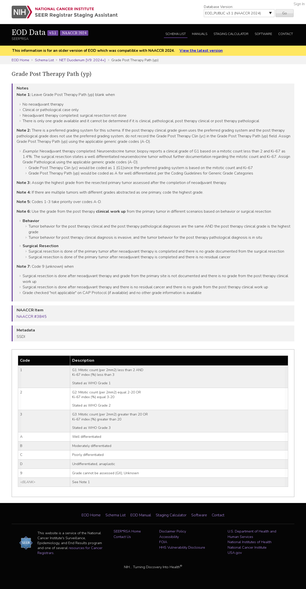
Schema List (175, 34)
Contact (285, 34)
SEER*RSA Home (127, 531)
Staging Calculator (231, 34)
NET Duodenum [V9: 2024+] (82, 60)
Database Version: (218, 6)
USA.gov (235, 552)
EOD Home (20, 60)
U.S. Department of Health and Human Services (252, 534)
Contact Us (122, 536)
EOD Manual (140, 515)
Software (263, 34)
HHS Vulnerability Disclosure (182, 547)
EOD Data (50, 33)
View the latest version (201, 50)
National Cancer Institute (247, 547)
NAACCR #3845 (32, 316)
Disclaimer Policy (172, 531)
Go (284, 13)
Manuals (199, 34)
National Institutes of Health (250, 541)
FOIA (163, 541)
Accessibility (169, 536)
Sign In (299, 4)
